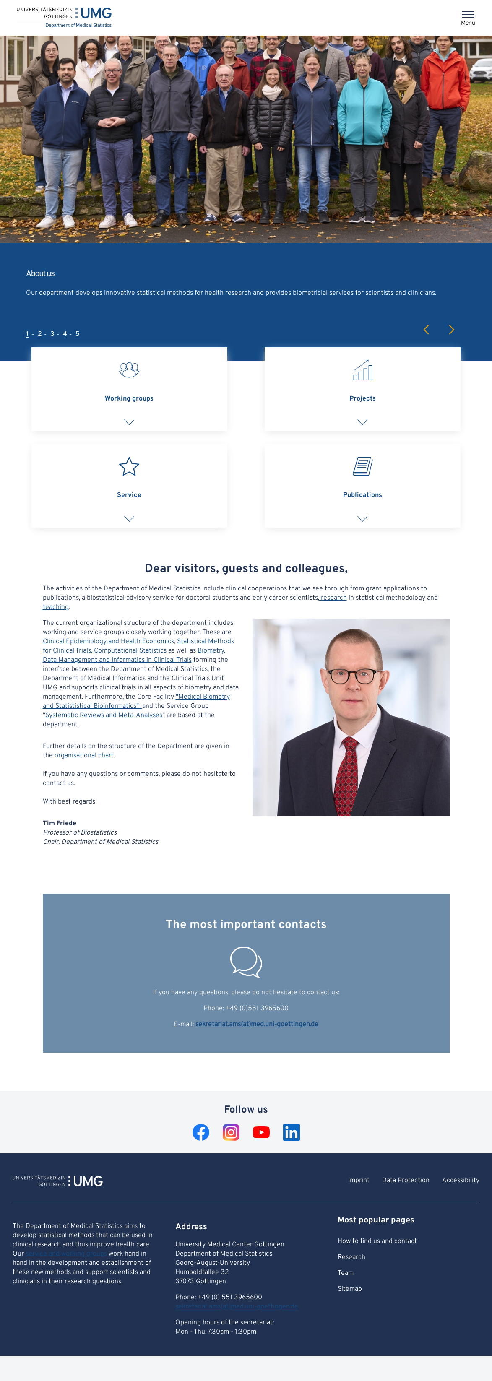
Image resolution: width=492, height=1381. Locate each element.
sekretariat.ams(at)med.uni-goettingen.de (256, 1024)
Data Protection (406, 1180)
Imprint (359, 1180)
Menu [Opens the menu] (468, 23)
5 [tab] (77, 334)
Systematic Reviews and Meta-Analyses (103, 715)
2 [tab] (40, 334)
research (333, 598)
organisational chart (84, 756)
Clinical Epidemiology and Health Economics (108, 641)
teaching (56, 607)
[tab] (129, 389)
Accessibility (460, 1180)
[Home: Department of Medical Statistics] (64, 18)
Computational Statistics (130, 651)
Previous (426, 329)
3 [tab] (52, 334)
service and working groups (66, 1254)
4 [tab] (65, 334)
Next (451, 329)
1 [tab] (27, 334)
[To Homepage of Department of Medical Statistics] (58, 1182)
